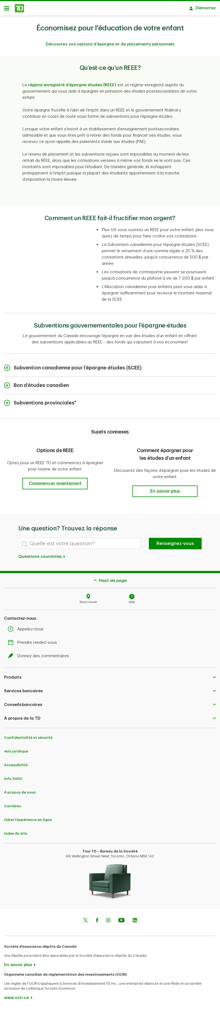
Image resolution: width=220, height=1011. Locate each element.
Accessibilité (16, 767)
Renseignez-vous (175, 545)
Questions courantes (42, 558)
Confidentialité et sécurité (28, 739)
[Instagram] (108, 923)
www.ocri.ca (16, 1000)
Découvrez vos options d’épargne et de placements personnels (110, 46)
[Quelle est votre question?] (79, 545)
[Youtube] (121, 923)
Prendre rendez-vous (34, 644)
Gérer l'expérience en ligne (28, 821)
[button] (55, 485)
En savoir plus (18, 967)
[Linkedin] (135, 923)
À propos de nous (20, 794)
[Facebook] (97, 923)
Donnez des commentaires (40, 658)
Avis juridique (16, 753)
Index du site (15, 835)
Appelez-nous (27, 631)
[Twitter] (85, 923)
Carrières (12, 808)
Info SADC (13, 780)
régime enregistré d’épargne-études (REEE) (72, 87)
